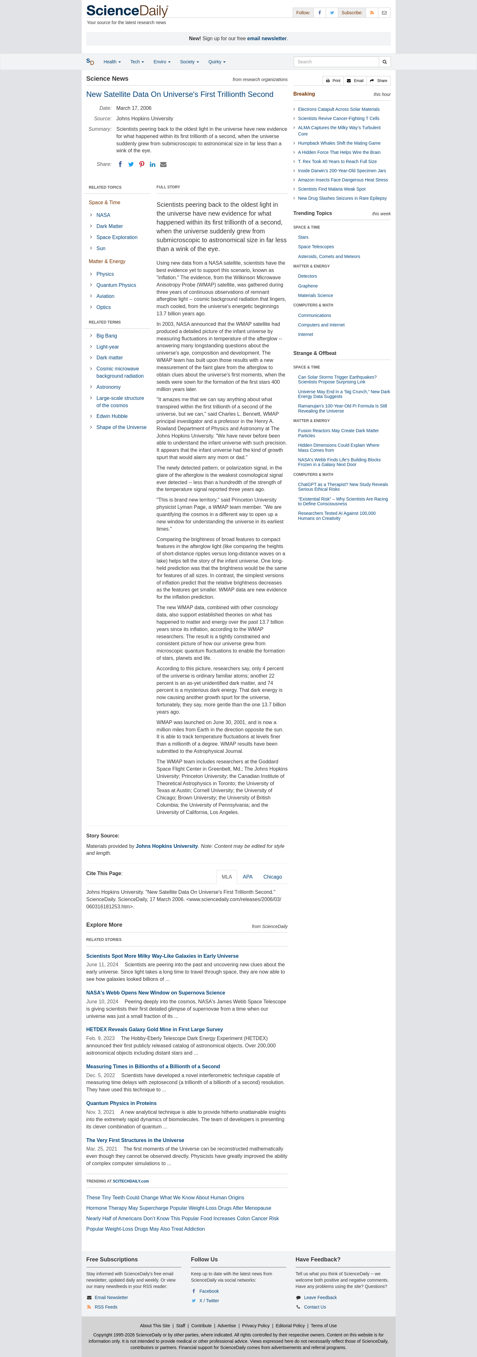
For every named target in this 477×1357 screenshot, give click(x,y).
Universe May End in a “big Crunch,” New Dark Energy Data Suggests (344, 394)
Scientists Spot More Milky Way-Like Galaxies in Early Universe (162, 956)
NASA (103, 215)
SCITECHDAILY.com (131, 1181)
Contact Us (315, 1307)
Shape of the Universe (122, 427)
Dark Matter (110, 226)
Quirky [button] (217, 61)
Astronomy (109, 387)
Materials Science (315, 295)
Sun (101, 248)
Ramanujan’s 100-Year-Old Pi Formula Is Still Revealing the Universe (342, 408)
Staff (180, 1325)
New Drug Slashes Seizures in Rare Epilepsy (342, 198)
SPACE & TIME (306, 227)
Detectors (307, 276)
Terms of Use (324, 1325)
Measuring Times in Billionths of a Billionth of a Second (153, 1066)
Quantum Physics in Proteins (121, 1103)
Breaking (304, 94)
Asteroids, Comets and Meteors (329, 256)
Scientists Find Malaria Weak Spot (332, 189)
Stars (303, 237)
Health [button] (112, 61)
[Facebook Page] (319, 12)
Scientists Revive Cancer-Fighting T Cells (339, 118)
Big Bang (107, 335)
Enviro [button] (162, 61)
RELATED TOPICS (105, 187)
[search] (385, 61)
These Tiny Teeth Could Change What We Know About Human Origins (165, 1197)
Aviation (106, 296)
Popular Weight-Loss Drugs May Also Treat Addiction (145, 1229)
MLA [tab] (227, 877)
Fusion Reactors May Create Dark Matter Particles (338, 433)
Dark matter (110, 357)
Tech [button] (137, 61)
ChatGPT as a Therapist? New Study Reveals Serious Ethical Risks (343, 487)
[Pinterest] (142, 164)
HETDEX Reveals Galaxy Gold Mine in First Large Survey (154, 1029)
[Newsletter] (384, 12)
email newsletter (267, 38)
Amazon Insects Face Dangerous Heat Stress (343, 179)
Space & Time (105, 202)
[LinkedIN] (152, 164)
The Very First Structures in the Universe (135, 1140)
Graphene (308, 285)
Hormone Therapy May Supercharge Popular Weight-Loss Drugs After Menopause (179, 1208)
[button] (333, 80)
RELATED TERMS (105, 322)
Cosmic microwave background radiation (120, 372)
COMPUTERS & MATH (313, 305)
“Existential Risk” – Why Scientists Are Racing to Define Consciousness (343, 501)
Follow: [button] (303, 12)
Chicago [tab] (272, 877)
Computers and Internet (321, 324)
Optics (104, 307)
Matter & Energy (107, 261)
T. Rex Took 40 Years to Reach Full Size (337, 161)
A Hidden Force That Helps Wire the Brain (339, 152)
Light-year (108, 347)
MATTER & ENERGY (311, 266)
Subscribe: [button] (352, 12)
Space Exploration (117, 237)
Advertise (226, 1325)
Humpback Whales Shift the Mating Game (339, 143)
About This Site (155, 1325)
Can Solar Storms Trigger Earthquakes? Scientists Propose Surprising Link (337, 379)
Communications (314, 315)
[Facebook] (120, 164)
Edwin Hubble (112, 416)
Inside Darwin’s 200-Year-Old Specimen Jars (342, 170)
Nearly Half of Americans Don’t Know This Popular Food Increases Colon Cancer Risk (182, 1218)
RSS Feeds (106, 1307)
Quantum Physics (116, 285)
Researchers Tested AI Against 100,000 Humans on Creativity (337, 516)
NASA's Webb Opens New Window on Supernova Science (155, 992)
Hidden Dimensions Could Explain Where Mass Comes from (339, 447)
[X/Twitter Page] (332, 12)
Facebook (209, 1291)
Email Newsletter (111, 1297)
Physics (105, 274)
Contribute (201, 1325)
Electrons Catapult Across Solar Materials (339, 109)
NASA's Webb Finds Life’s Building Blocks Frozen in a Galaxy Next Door (339, 462)
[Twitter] (131, 164)
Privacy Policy (256, 1325)
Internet (305, 334)
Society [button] (189, 61)
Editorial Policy (290, 1325)
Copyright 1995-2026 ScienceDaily (127, 1334)
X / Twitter (209, 1300)
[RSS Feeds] (372, 12)
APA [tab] (248, 877)
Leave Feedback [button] (320, 1297)
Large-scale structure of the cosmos (120, 401)
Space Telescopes (316, 246)
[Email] (163, 164)
